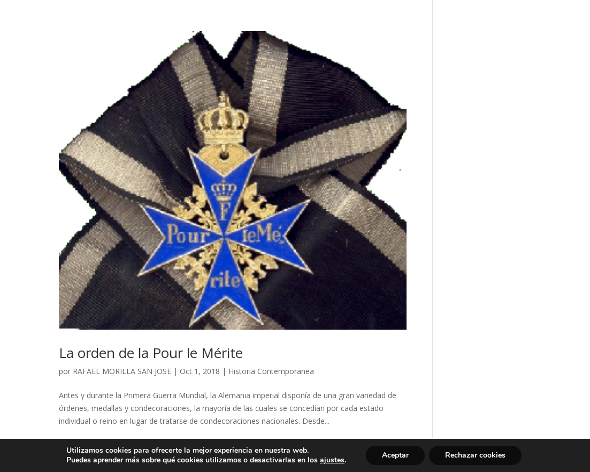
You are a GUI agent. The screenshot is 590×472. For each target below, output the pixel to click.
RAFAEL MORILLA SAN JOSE (122, 371)
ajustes (332, 460)
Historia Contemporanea (271, 371)
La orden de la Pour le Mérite (151, 352)
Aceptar (395, 455)
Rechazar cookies (475, 455)
